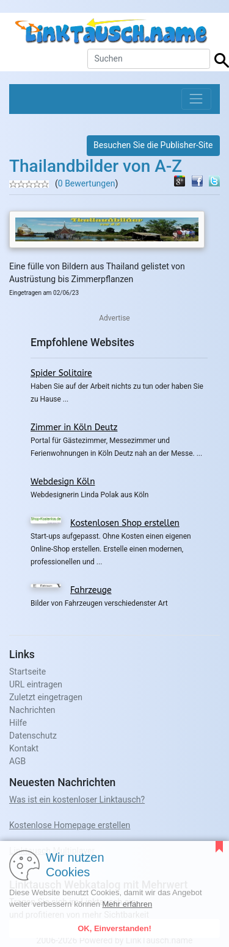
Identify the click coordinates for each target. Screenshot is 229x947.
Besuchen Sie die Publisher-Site (153, 145)
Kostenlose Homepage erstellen (69, 825)
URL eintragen (35, 684)
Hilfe (18, 723)
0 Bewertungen (86, 183)
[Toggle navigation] (196, 99)
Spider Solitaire (61, 373)
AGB (17, 761)
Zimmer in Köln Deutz (74, 427)
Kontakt (23, 748)
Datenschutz (33, 735)
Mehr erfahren (127, 904)
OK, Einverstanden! (114, 928)
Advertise (114, 318)
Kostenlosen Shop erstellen (125, 523)
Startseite (27, 671)
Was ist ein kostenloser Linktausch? (77, 799)
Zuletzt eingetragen (45, 697)
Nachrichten (32, 710)
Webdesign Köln (63, 482)
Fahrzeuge (91, 590)
